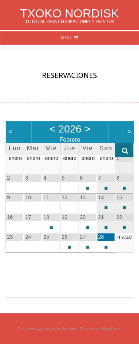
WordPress (111, 328)
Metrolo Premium (61, 328)
